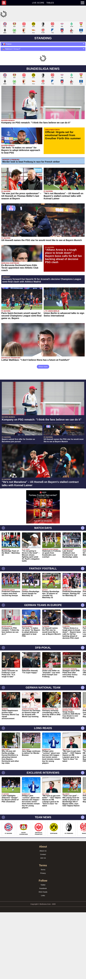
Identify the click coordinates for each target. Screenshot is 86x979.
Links (43, 954)
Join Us (43, 917)
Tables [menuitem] (50, 3)
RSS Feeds (43, 951)
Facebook (43, 947)
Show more (43, 396)
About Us (43, 910)
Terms (43, 928)
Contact (43, 913)
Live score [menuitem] (38, 3)
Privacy (43, 932)
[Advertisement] (43, 36)
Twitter (43, 944)
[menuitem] (5, 3)
